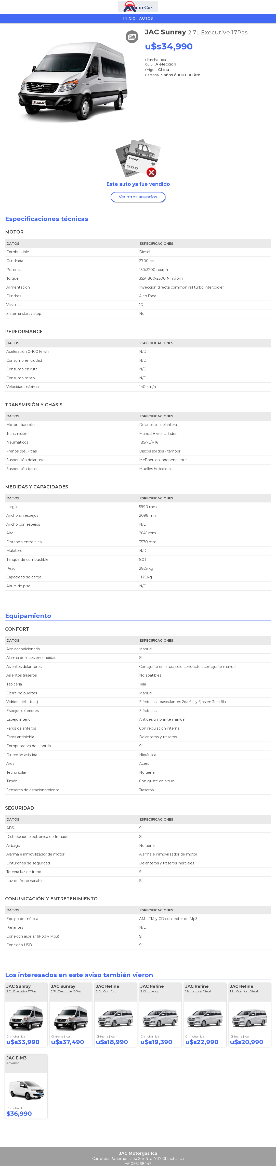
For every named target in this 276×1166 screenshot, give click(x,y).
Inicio (129, 18)
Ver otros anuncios (138, 197)
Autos (146, 18)
